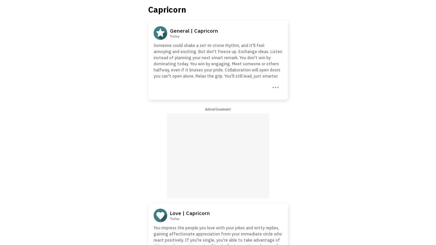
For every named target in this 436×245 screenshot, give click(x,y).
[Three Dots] (274, 86)
